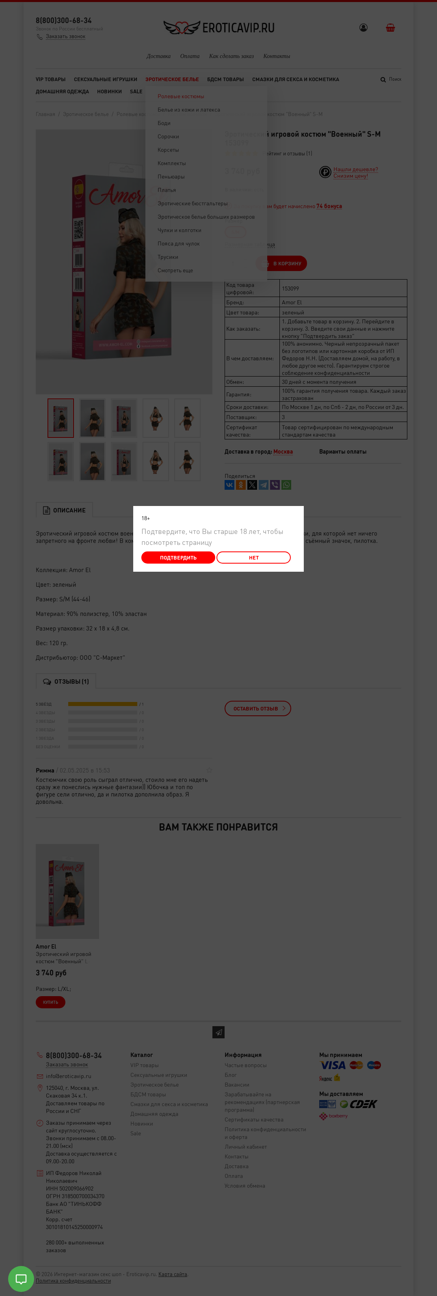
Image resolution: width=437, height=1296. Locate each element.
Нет (254, 557)
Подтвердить (178, 557)
